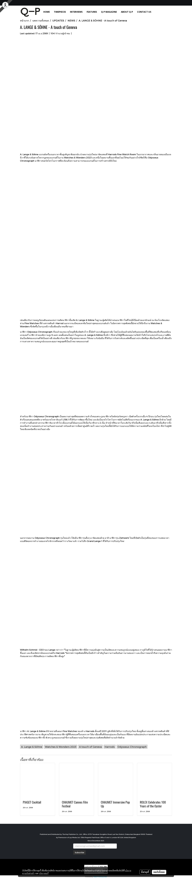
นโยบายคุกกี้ (44, 873)
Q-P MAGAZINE (109, 11)
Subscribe (79, 852)
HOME (46, 11)
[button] (157, 12)
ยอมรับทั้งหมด (159, 872)
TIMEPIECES (60, 11)
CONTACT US (144, 11)
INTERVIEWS (76, 11)
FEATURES (92, 11)
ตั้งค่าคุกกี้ (145, 872)
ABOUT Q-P (127, 11)
